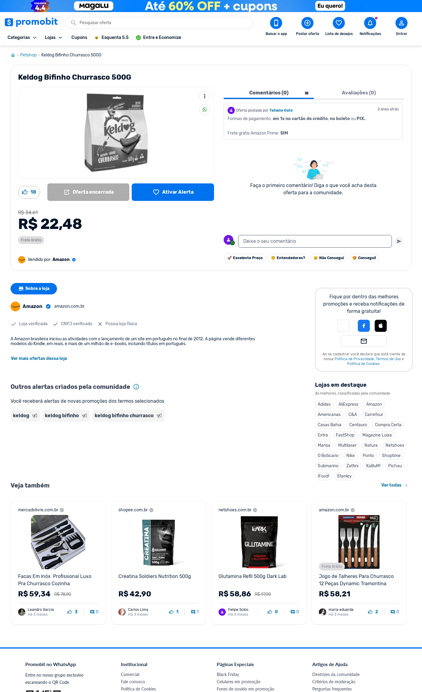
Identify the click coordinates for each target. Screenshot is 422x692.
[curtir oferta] (72, 612)
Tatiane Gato (281, 110)
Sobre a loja (33, 289)
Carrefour (374, 414)
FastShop (345, 435)
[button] (343, 326)
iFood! (323, 476)
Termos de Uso (388, 359)
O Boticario (328, 455)
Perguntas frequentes (332, 688)
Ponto (368, 455)
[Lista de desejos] (173, 192)
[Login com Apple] (381, 326)
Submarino (328, 465)
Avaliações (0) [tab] (359, 93)
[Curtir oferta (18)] (29, 192)
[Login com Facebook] (364, 326)
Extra (323, 435)
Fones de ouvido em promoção (245, 688)
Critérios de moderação (333, 681)
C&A (352, 414)
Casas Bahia (330, 424)
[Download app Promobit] (276, 27)
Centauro (358, 424)
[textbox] (315, 241)
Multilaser (347, 445)
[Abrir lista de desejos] (338, 27)
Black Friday (228, 674)
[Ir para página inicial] (15, 55)
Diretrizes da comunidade (336, 674)
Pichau (395, 465)
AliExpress (348, 404)
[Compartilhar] (204, 109)
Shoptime (391, 455)
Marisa (324, 445)
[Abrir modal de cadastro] (401, 27)
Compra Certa (388, 424)
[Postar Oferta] (307, 27)
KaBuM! (373, 465)
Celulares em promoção (238, 681)
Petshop (30, 55)
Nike (350, 455)
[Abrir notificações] (370, 27)
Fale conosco (133, 681)
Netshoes (395, 445)
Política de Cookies (363, 364)
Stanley (344, 476)
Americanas (329, 414)
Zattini (352, 465)
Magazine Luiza (377, 435)
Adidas (324, 404)
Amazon (374, 404)
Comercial (130, 674)
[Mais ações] (204, 96)
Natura (371, 445)
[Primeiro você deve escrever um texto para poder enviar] (399, 241)
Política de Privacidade (354, 359)
